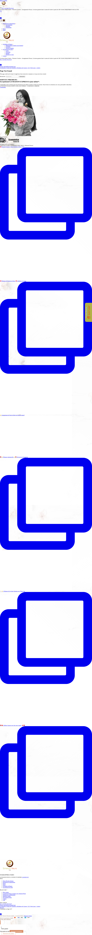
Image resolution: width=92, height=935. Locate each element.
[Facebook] (1, 14)
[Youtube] (1, 18)
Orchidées (8, 47)
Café (4, 900)
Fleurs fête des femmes (8, 881)
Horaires (2, 907)
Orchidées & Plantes (7, 44)
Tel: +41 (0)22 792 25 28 (6, 59)
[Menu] (2, 20)
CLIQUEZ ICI (25, 877)
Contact (4, 56)
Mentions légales (7, 896)
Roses (4, 28)
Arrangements (9, 25)
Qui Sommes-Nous (7, 897)
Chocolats (8, 52)
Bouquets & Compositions (9, 23)
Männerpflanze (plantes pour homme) (14, 45)
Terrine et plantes (10, 48)
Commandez (3, 87)
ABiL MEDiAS (7, 919)
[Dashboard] (1, 11)
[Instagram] (1, 16)
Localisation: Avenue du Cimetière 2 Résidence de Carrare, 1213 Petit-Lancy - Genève (20, 67)
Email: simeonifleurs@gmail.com (8, 66)
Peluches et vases (10, 54)
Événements (8, 27)
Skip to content (3, 0)
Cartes (7, 50)
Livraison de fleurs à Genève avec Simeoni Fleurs (14, 893)
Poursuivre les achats (8, 933)
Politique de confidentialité (9, 895)
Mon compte (6, 892)
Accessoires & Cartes (8, 49)
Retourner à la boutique (16, 931)
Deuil (4, 30)
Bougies (7, 53)
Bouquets (8, 26)
